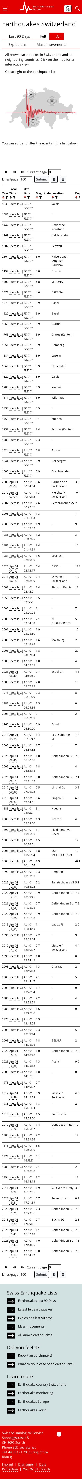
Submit (41, 179)
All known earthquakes (35, 1335)
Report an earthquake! (35, 1355)
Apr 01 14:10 (13, 948)
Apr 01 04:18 (13, 579)
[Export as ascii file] (63, 179)
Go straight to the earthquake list (30, 72)
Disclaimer (26, 1464)
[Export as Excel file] (54, 179)
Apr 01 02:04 (13, 484)
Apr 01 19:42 (13, 1232)
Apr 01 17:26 (13, 1127)
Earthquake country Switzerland (42, 1384)
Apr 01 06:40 (13, 674)
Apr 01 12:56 (13, 884)
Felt (41, 36)
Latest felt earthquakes (35, 1309)
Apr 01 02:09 (13, 495)
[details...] (16, 204)
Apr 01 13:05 (13, 905)
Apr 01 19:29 (13, 1211)
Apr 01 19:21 (13, 1200)
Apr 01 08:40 (13, 758)
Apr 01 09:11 (13, 779)
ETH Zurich (42, 1469)
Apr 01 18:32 (13, 1190)
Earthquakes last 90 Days (37, 1301)
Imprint (7, 1464)
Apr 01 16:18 (13, 1053)
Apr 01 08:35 (13, 737)
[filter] (6, 197)
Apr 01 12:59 (13, 895)
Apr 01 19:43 (13, 1243)
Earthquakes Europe (33, 1401)
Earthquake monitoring (35, 1393)
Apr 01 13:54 (13, 926)
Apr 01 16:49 (13, 1095)
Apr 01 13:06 (13, 916)
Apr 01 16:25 (13, 1064)
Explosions (16, 44)
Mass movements (49, 44)
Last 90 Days (17, 36)
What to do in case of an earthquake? (46, 1364)
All (57, 36)
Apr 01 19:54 (13, 1253)
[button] (7, 8)
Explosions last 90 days (35, 1318)
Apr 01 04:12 (13, 568)
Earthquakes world (32, 1410)
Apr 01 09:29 (13, 789)
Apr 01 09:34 (13, 800)
